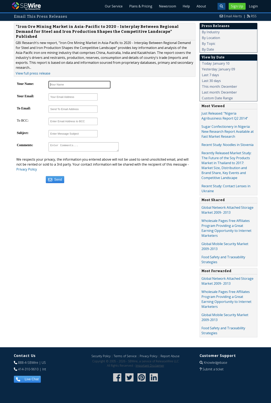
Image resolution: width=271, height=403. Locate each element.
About (201, 6)
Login (253, 6)
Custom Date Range (217, 98)
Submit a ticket (213, 369)
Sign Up (237, 6)
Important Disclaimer (150, 365)
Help (186, 6)
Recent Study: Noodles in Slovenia (227, 144)
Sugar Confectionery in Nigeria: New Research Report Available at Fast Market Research (227, 131)
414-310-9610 (28, 369)
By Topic (208, 43)
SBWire (26, 6)
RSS (254, 16)
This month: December (219, 86)
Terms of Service (125, 356)
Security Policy (101, 356)
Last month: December (219, 92)
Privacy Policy (26, 170)
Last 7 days (210, 75)
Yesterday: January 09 (218, 69)
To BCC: (23, 120)
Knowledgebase (215, 362)
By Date (208, 49)
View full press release (33, 73)
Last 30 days (211, 80)
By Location (211, 38)
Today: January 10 (216, 63)
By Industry (211, 32)
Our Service (114, 6)
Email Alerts (233, 16)
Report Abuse (170, 356)
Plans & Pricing (140, 6)
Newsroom (167, 6)
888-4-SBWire (28, 362)
